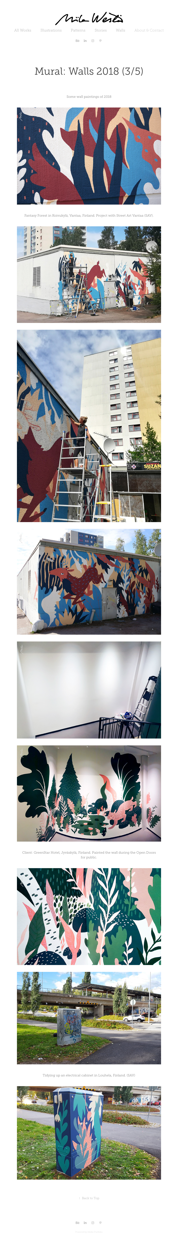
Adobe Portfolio (94, 1232)
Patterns (78, 30)
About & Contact (149, 30)
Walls (120, 30)
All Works (22, 30)
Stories (101, 30)
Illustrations (51, 30)
